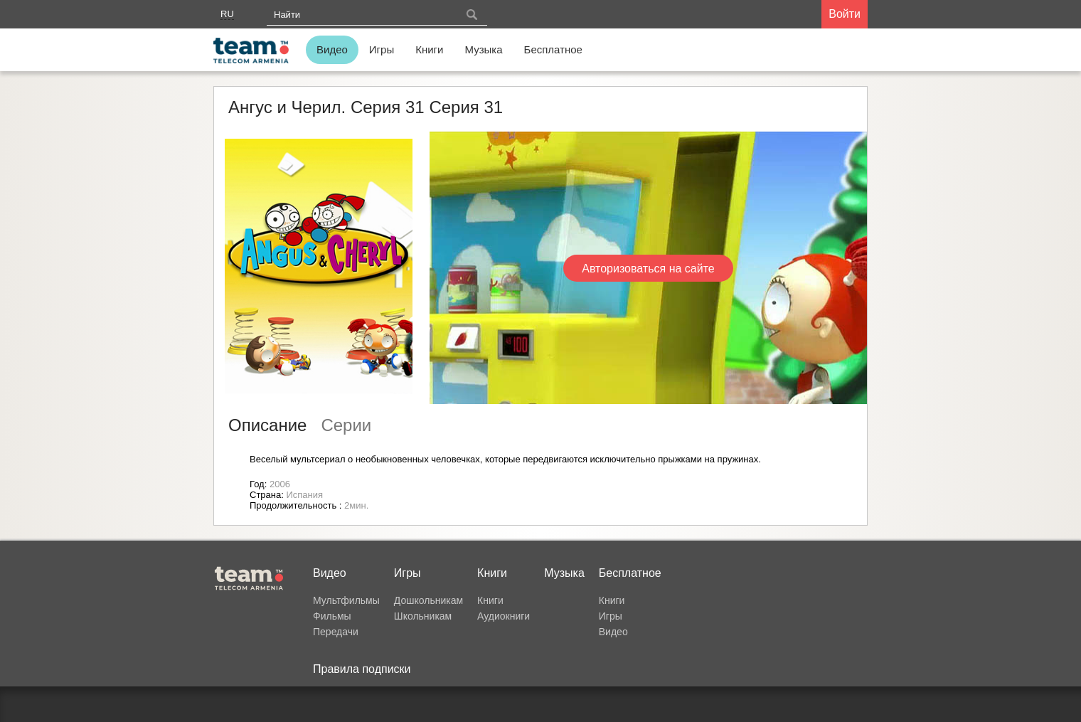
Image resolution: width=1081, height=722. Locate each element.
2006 (280, 484)
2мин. (356, 505)
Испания (304, 494)
